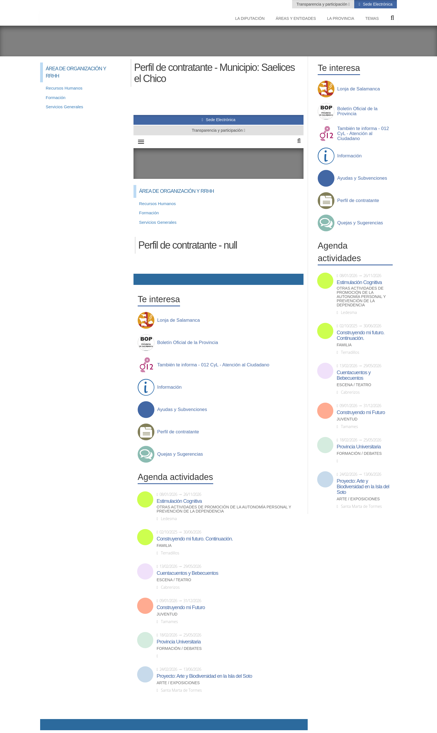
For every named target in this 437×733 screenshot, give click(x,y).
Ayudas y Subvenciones (362, 178)
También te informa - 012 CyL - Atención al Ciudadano (363, 133)
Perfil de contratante (358, 200)
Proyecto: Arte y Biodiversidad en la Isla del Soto (363, 486)
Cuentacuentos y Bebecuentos (354, 375)
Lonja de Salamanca (358, 89)
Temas (372, 18)
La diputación (250, 18)
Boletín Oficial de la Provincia (357, 111)
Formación (55, 97)
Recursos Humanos (64, 88)
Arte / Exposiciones (358, 499)
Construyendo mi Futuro (361, 412)
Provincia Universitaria (359, 447)
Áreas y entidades (296, 18)
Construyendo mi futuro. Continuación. (360, 335)
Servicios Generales (64, 106)
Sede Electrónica (377, 4)
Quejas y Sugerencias (360, 222)
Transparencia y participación (322, 4)
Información (349, 155)
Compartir (47, 724)
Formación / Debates (359, 453)
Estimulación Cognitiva (359, 282)
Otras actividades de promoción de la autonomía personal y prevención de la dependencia (361, 296)
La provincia (340, 18)
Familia (344, 345)
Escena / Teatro (354, 385)
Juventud (347, 419)
